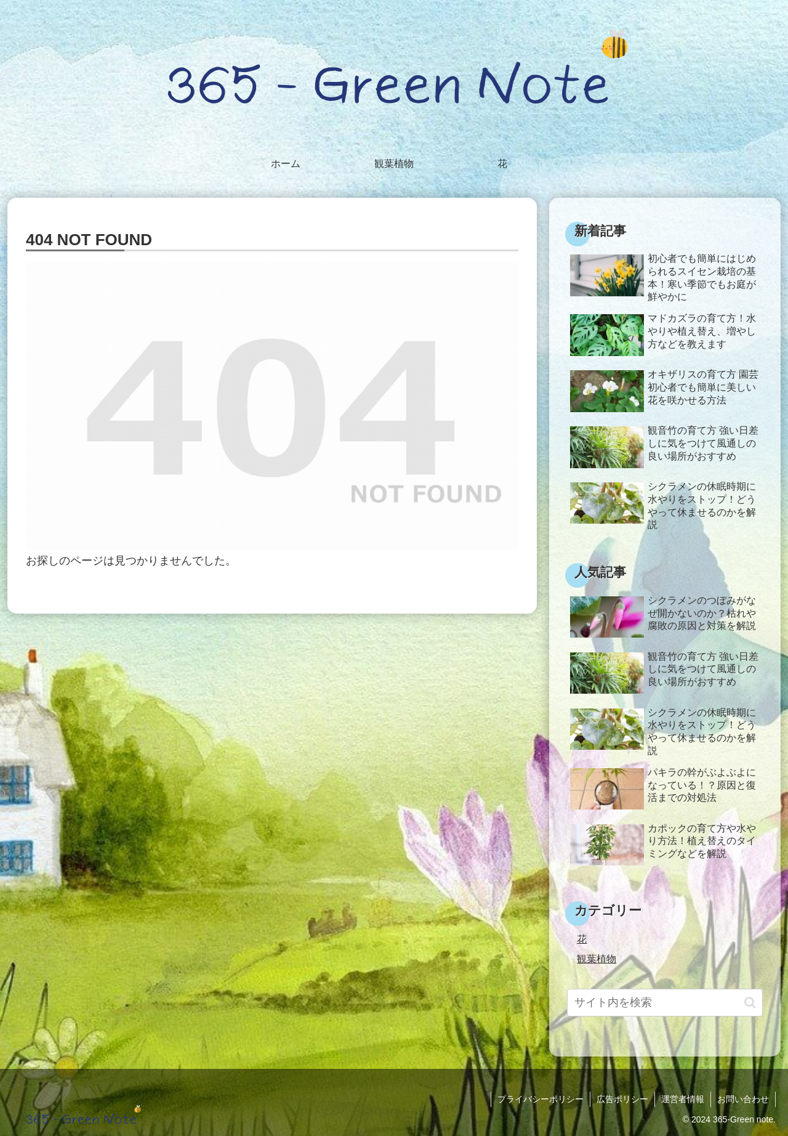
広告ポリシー (622, 1099)
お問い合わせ (743, 1099)
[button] (750, 1003)
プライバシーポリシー (540, 1099)
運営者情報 (682, 1099)
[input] (665, 1002)
